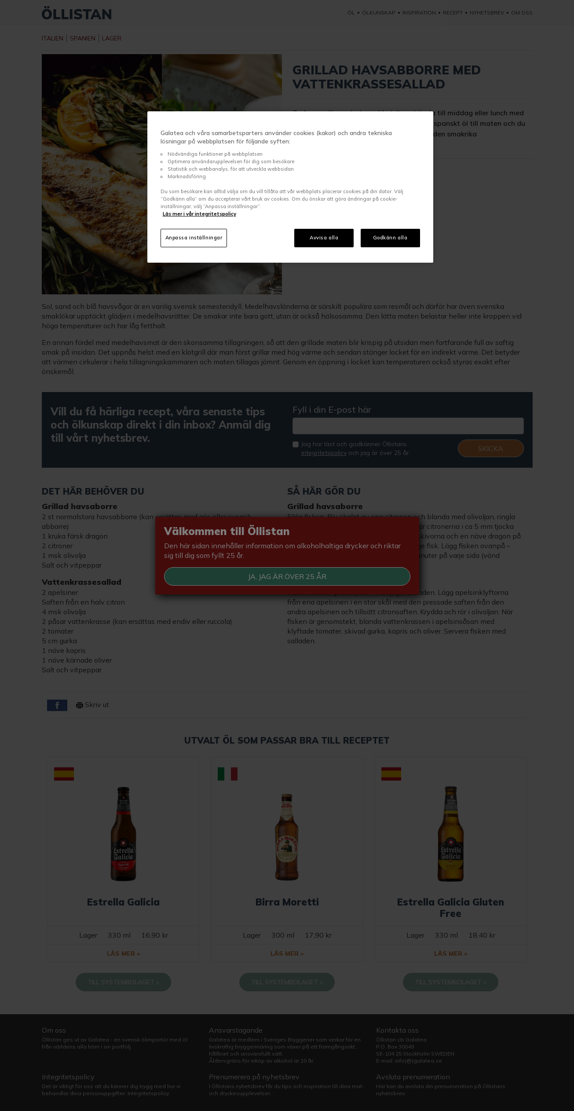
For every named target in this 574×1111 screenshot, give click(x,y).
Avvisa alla (324, 238)
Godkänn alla (390, 238)
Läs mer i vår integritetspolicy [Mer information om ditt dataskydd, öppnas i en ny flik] (199, 214)
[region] (290, 187)
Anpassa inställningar (194, 238)
